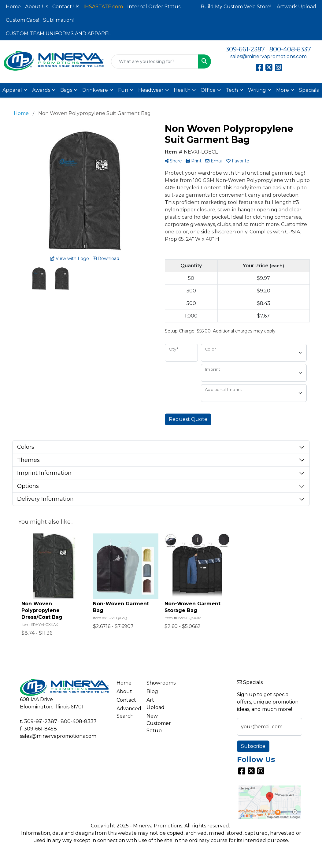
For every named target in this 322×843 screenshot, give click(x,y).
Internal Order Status (153, 6)
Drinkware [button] (95, 90)
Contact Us (65, 6)
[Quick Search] (154, 61)
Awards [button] (41, 90)
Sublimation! (58, 20)
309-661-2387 (245, 49)
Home (13, 6)
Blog (152, 691)
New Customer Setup (157, 723)
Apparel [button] (12, 90)
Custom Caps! (22, 20)
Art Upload (155, 703)
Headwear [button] (151, 90)
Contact (126, 700)
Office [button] (208, 90)
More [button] (282, 90)
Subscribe (253, 746)
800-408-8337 (290, 49)
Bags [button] (66, 90)
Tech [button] (232, 90)
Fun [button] (123, 90)
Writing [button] (257, 90)
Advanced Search (128, 712)
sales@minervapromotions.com (268, 56)
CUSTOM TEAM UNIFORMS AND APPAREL (58, 33)
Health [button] (182, 90)
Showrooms (157, 683)
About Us (36, 6)
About (124, 691)
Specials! (309, 90)
